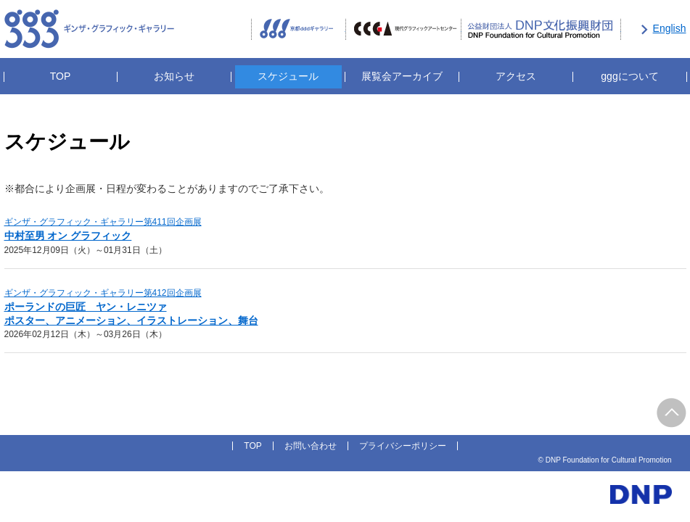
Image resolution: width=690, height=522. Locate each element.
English (669, 28)
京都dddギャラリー (298, 30)
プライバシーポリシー (402, 446)
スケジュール (288, 76)
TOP (60, 76)
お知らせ (174, 76)
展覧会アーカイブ (402, 76)
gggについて (629, 76)
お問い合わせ (310, 446)
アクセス (516, 76)
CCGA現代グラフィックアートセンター (403, 30)
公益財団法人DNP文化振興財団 (541, 30)
